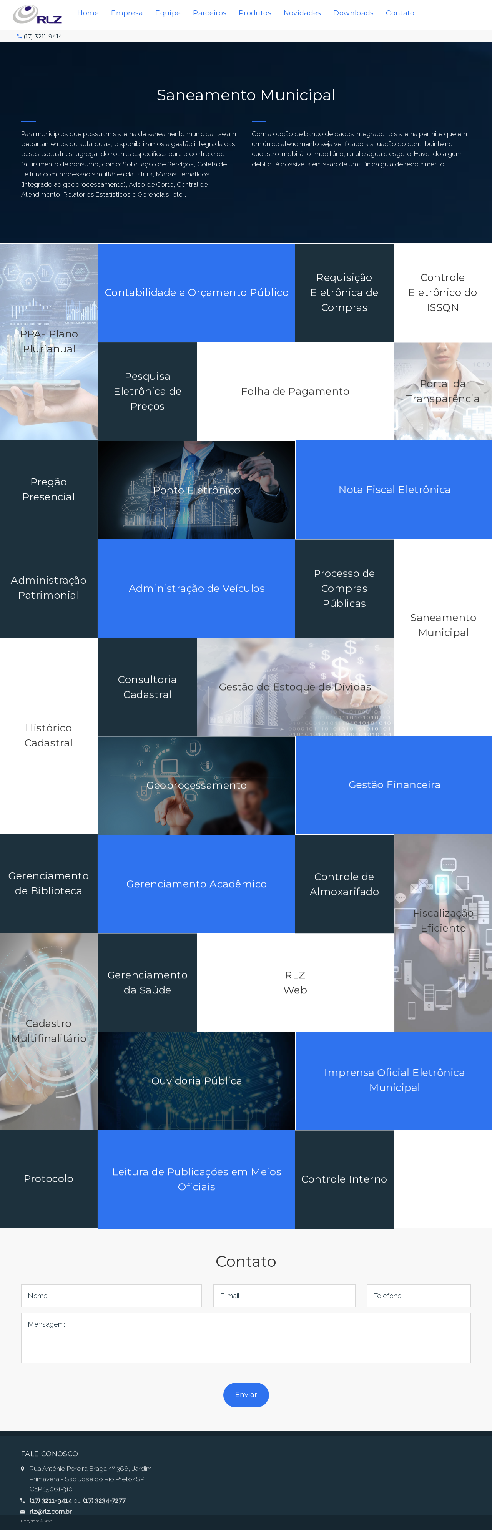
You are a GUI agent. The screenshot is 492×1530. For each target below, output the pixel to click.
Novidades (302, 13)
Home (88, 13)
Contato (400, 13)
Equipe (168, 13)
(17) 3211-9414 (42, 36)
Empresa (127, 13)
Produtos (255, 13)
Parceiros (209, 13)
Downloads (353, 13)
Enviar (246, 1394)
